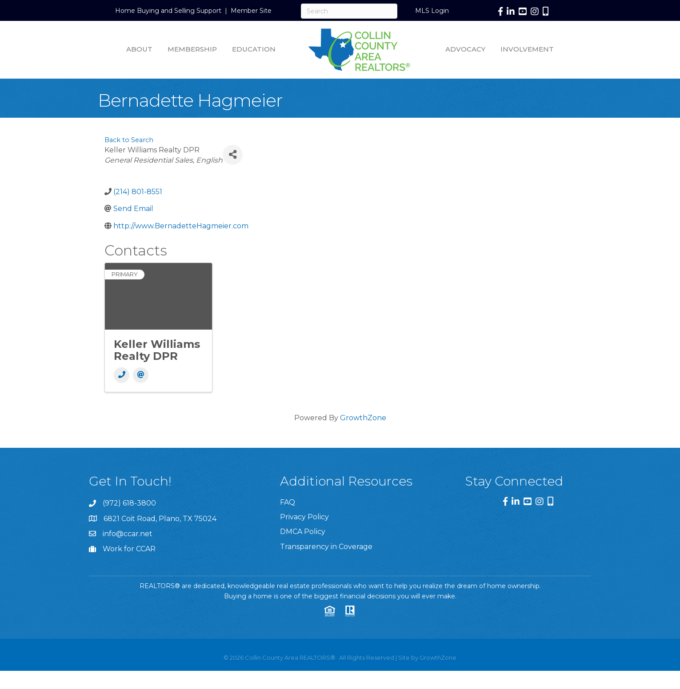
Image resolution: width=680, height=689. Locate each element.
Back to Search (128, 140)
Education (254, 49)
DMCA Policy (302, 531)
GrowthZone (363, 418)
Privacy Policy (304, 517)
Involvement (527, 49)
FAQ (287, 502)
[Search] (349, 11)
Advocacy (465, 49)
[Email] (140, 375)
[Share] (233, 155)
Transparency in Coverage (326, 546)
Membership (192, 49)
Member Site (251, 11)
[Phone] (121, 375)
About (139, 49)
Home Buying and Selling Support (168, 11)
